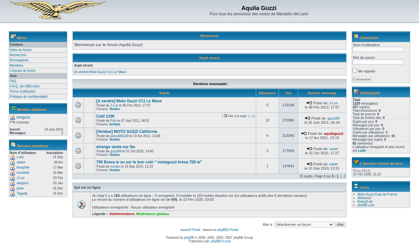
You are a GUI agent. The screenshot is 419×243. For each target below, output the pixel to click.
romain (115, 166)
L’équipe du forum (23, 70)
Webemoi (364, 198)
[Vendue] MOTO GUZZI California (126, 131)
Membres (16, 65)
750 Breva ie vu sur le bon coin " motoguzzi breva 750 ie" (149, 162)
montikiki (23, 172)
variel (333, 149)
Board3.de (365, 201)
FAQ (13, 81)
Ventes (114, 109)
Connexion (369, 38)
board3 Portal (190, 230)
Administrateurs (122, 214)
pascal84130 (119, 136)
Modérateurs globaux (152, 214)
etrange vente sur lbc (116, 147)
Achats (114, 124)
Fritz (113, 120)
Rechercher (18, 55)
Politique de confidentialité (28, 96)
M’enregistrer (19, 60)
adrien (21, 162)
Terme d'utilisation (23, 91)
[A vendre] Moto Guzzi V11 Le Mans (100, 72)
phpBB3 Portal (228, 230)
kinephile (23, 167)
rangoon (23, 183)
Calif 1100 (105, 116)
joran (20, 188)
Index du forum (21, 50)
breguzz (24, 117)
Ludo (20, 157)
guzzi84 (333, 118)
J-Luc (20, 178)
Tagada (22, 193)
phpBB (189, 237)
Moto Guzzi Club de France (377, 194)
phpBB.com (366, 205)
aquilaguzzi (333, 133)
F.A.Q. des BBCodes (25, 86)
